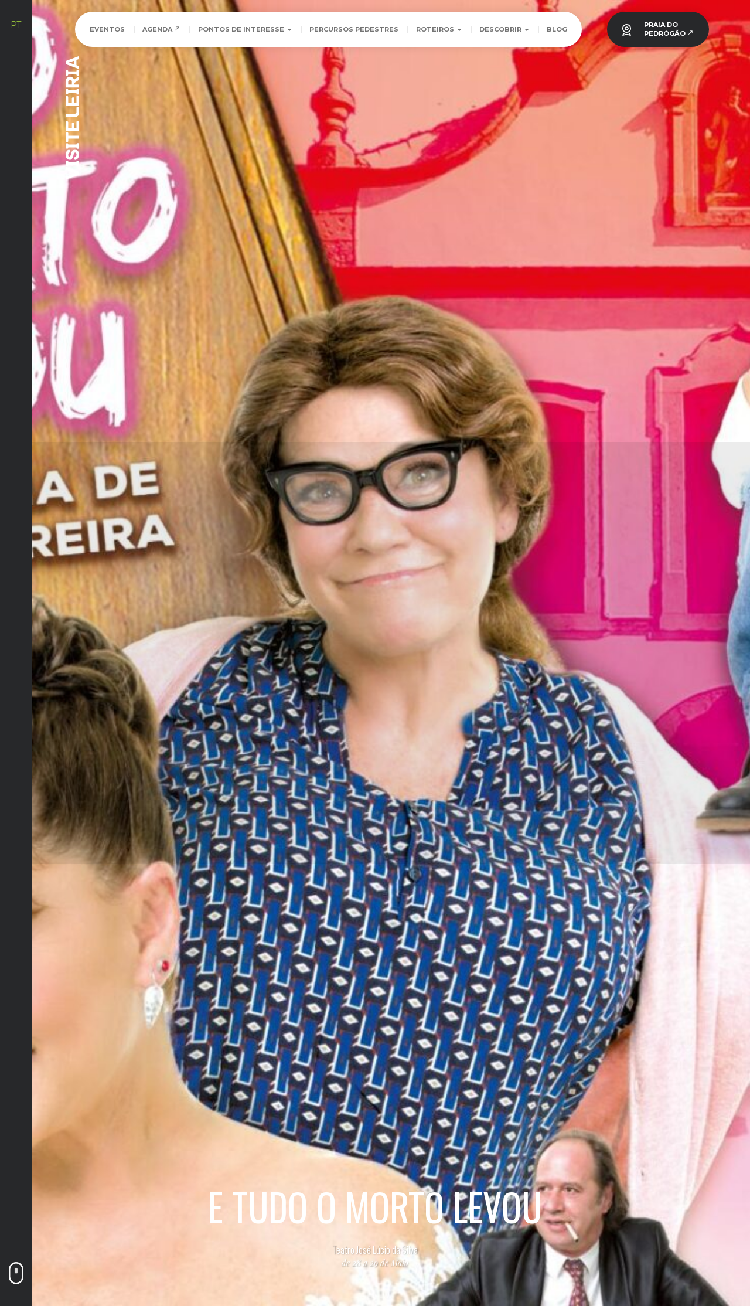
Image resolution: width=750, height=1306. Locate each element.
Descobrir (504, 29)
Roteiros (439, 29)
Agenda (161, 29)
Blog (557, 29)
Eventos (107, 29)
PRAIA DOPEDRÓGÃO (669, 29)
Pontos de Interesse (245, 29)
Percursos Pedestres (353, 29)
